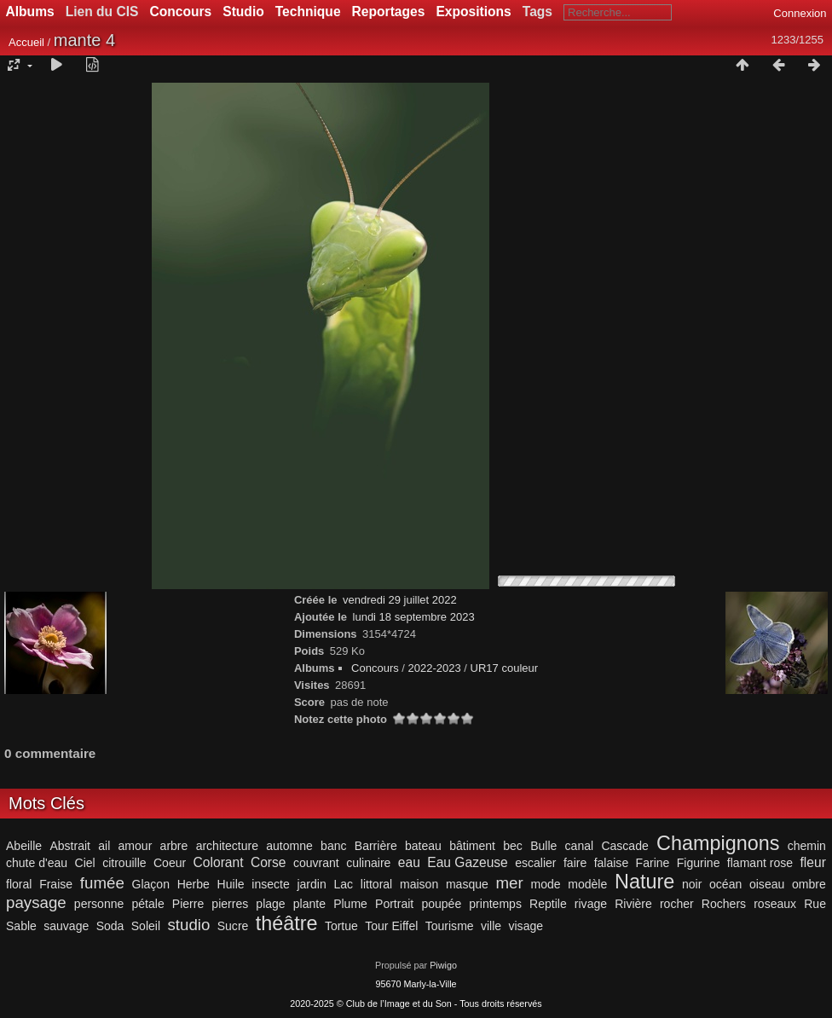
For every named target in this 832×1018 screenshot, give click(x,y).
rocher (677, 904)
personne (99, 904)
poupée (441, 904)
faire (574, 863)
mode (545, 884)
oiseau (766, 884)
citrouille (124, 863)
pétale (147, 904)
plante (309, 904)
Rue (815, 904)
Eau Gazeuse (467, 862)
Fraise (55, 884)
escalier (535, 863)
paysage (36, 902)
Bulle (543, 846)
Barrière (376, 846)
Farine (653, 863)
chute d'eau (36, 863)
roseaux (775, 904)
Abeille (24, 846)
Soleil (145, 926)
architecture (227, 846)
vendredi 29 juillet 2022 (400, 599)
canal (579, 846)
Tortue (341, 926)
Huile (231, 884)
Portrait (394, 904)
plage (270, 904)
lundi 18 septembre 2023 (414, 616)
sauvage (66, 926)
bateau (423, 846)
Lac (343, 884)
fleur (813, 862)
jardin (311, 884)
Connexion (799, 13)
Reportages (388, 11)
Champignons (717, 843)
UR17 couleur (505, 668)
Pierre (188, 904)
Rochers (724, 904)
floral (19, 884)
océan (725, 884)
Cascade (624, 846)
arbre (174, 846)
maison (419, 884)
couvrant (316, 863)
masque (467, 884)
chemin (807, 846)
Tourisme (449, 926)
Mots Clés (46, 803)
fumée (102, 883)
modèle (587, 884)
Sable (21, 926)
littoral (376, 884)
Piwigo (443, 965)
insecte (270, 884)
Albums (30, 11)
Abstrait (69, 846)
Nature (644, 882)
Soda (110, 926)
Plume (350, 904)
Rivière (633, 904)
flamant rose (760, 863)
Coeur (169, 863)
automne (289, 846)
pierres (229, 904)
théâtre (287, 923)
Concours (180, 11)
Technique (308, 11)
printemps (495, 904)
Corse (268, 862)
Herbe (193, 884)
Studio (243, 11)
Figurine (698, 863)
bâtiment (472, 846)
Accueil (26, 42)
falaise (611, 863)
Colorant (219, 862)
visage (525, 926)
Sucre (233, 926)
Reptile (548, 904)
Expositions (473, 11)
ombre (809, 884)
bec (513, 846)
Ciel (85, 863)
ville (491, 926)
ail (104, 846)
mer (509, 883)
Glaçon (151, 884)
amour (135, 846)
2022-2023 (434, 668)
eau (409, 862)
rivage (591, 904)
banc (333, 846)
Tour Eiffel (391, 926)
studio (188, 925)
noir (692, 884)
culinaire (368, 863)
